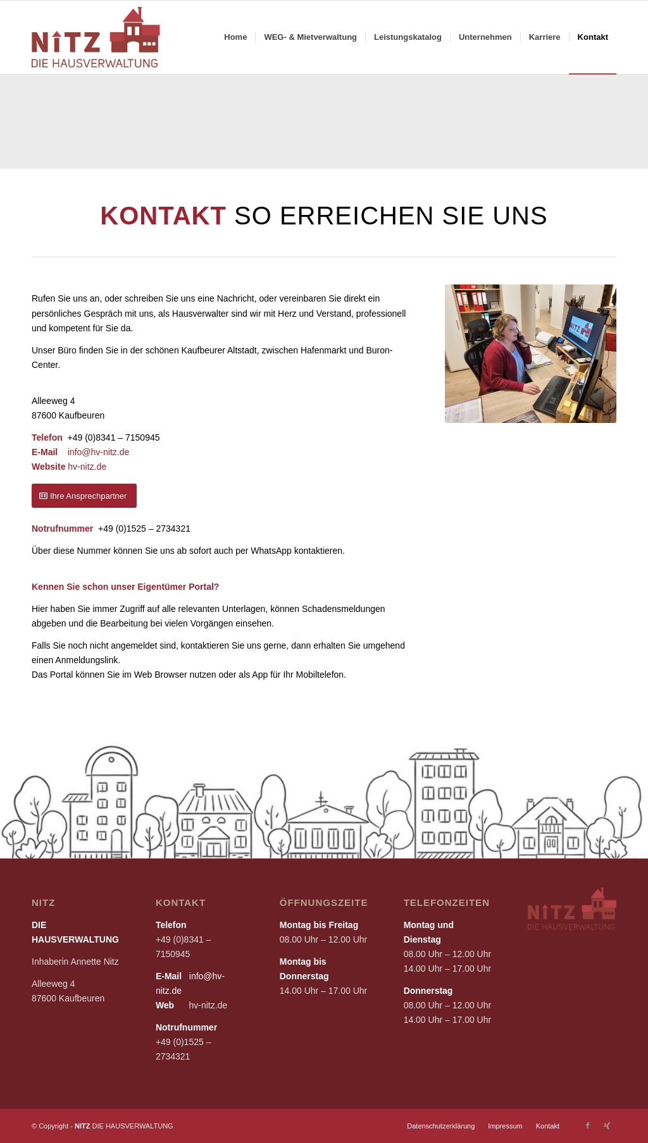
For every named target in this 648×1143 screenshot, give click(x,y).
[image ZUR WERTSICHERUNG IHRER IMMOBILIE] (62, 126)
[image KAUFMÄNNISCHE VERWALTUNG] (488, 126)
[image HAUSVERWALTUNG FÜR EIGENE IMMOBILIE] (381, 126)
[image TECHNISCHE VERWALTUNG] (275, 126)
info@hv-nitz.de (98, 452)
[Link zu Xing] (606, 1125)
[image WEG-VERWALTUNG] (169, 126)
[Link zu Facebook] (587, 1125)
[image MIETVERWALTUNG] (595, 126)
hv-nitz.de (87, 466)
